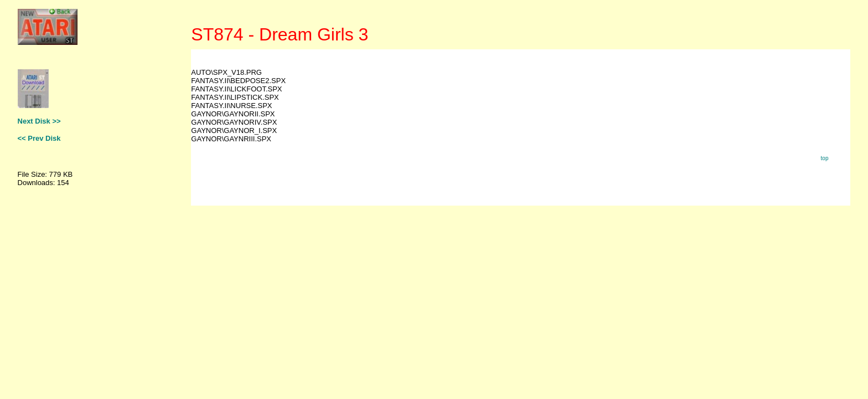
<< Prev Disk (39, 138)
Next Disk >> (39, 121)
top (825, 158)
